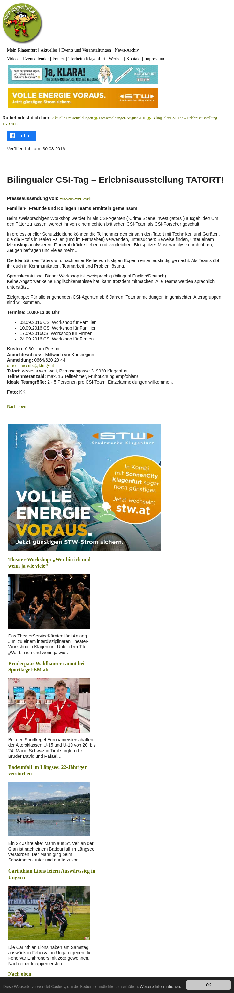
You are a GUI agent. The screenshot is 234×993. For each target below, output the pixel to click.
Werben (116, 58)
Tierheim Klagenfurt (87, 58)
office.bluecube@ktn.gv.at (30, 365)
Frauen (58, 58)
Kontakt (133, 58)
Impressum (154, 58)
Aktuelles (49, 50)
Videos (13, 58)
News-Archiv (127, 50)
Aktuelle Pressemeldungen (72, 118)
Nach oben (16, 406)
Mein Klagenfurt (22, 50)
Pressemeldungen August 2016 (122, 118)
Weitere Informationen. (160, 986)
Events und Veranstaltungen (86, 50)
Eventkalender (36, 58)
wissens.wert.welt (76, 198)
